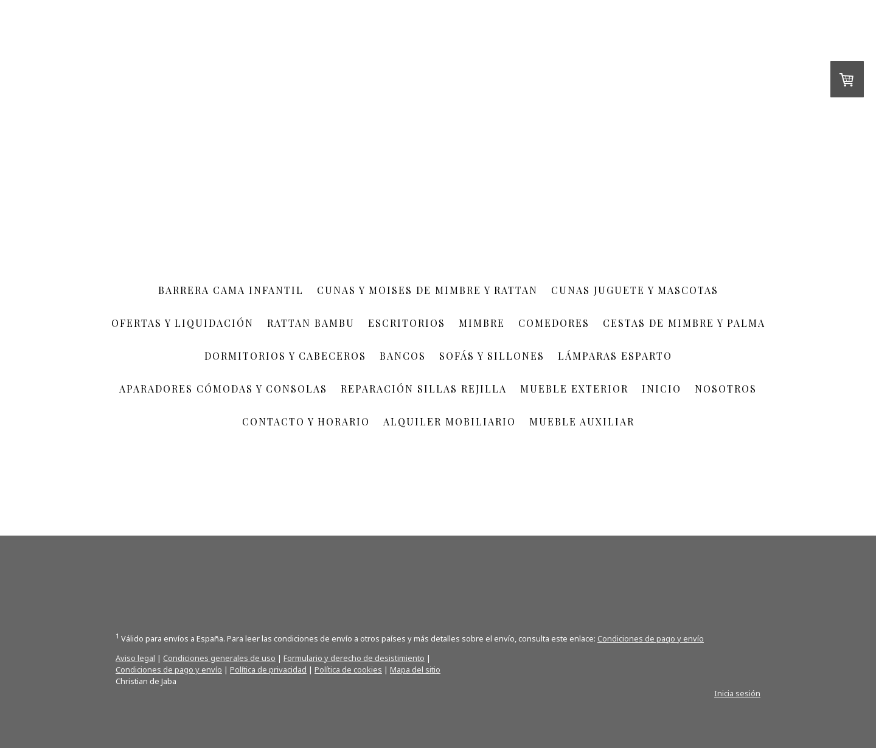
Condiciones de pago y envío (650, 638)
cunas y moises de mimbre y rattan (427, 290)
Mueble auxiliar (581, 421)
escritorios (406, 322)
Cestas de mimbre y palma (684, 322)
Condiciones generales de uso (219, 657)
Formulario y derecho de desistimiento (354, 657)
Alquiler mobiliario (449, 421)
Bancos (403, 355)
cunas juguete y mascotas (634, 290)
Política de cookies (348, 669)
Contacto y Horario (306, 421)
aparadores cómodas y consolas (223, 388)
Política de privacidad (268, 669)
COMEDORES (553, 322)
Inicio (661, 388)
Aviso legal (135, 657)
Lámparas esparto (615, 355)
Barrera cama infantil (231, 290)
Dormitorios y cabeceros (285, 355)
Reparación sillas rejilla (424, 388)
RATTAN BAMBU (311, 322)
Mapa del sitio (415, 669)
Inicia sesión (737, 693)
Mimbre (482, 322)
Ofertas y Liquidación (182, 322)
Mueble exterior (574, 388)
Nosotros (726, 388)
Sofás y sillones (491, 355)
